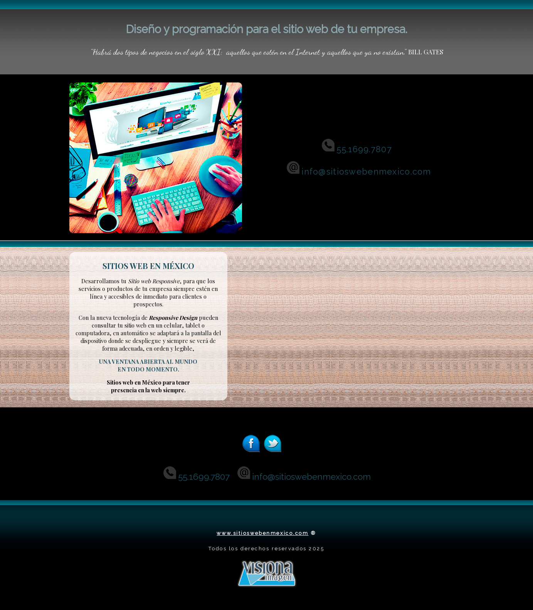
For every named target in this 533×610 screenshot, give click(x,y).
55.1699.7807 (364, 149)
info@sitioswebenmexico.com (358, 171)
